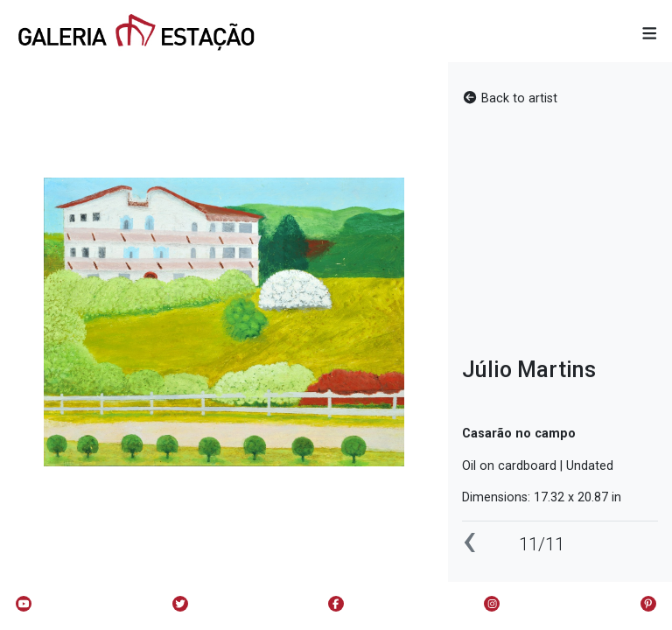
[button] (650, 34)
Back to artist (509, 98)
